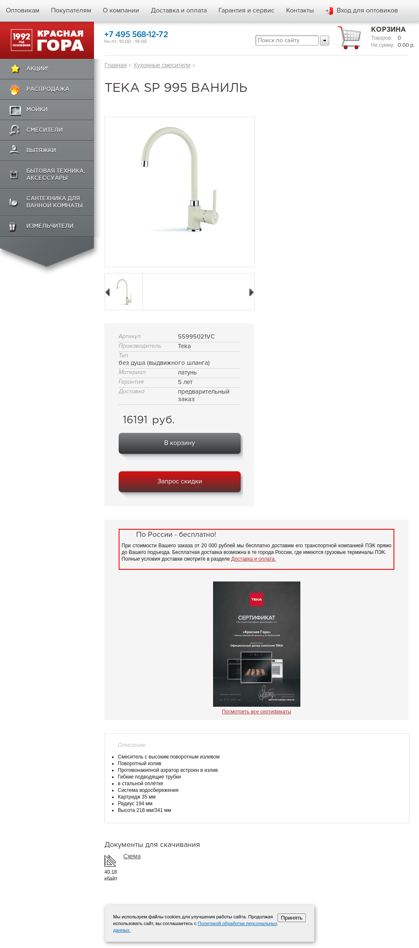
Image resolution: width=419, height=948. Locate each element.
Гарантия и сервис (246, 10)
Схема (132, 856)
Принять (291, 918)
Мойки (37, 110)
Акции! (37, 69)
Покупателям (71, 10)
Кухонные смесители (162, 65)
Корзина (388, 30)
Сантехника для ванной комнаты (54, 202)
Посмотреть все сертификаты (256, 712)
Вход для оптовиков (367, 10)
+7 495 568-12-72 (136, 34)
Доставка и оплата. (253, 559)
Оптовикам (22, 10)
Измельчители (50, 226)
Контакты (300, 10)
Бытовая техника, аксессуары (55, 175)
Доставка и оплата (179, 10)
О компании (121, 10)
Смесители (44, 130)
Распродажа (47, 89)
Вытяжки (41, 151)
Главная (115, 65)
